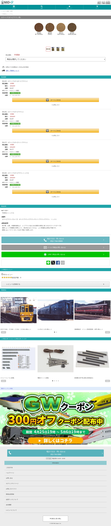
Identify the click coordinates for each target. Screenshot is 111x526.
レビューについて (11, 510)
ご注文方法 (9, 467)
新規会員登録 (10, 494)
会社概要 (8, 505)
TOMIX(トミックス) (7, 14)
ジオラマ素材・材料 (7, 11)
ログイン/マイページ (12, 483)
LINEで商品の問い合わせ (54, 254)
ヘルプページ (10, 473)
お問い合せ (9, 478)
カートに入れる (55, 100)
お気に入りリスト (11, 489)
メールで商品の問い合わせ (55, 247)
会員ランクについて (12, 499)
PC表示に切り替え (55, 518)
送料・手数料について (12, 70)
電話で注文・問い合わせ (56, 240)
